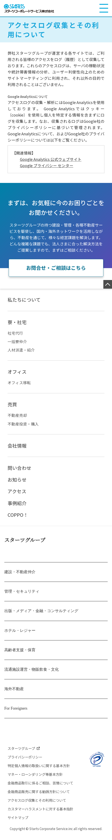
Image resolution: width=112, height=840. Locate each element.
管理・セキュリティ (21, 595)
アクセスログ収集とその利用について (39, 803)
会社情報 (17, 447)
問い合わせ (19, 470)
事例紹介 (17, 505)
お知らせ (17, 482)
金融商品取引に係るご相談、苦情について (42, 786)
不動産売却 (17, 417)
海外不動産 (14, 692)
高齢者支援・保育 (19, 653)
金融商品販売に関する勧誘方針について (41, 795)
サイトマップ (19, 821)
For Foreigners (15, 712)
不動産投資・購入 (23, 426)
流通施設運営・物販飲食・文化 (31, 673)
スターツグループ (24, 543)
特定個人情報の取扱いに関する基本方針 (41, 769)
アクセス (17, 494)
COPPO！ (18, 518)
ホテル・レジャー (19, 634)
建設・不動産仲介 (19, 575)
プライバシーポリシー (26, 760)
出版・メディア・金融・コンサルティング (41, 614)
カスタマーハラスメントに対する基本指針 (42, 812)
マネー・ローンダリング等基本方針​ (37, 777)
